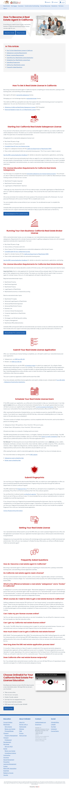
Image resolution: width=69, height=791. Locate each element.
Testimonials (22, 727)
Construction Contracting (32, 6)
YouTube (53, 727)
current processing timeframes (44, 407)
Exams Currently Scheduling (49, 436)
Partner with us (23, 724)
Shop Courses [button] (21, 33)
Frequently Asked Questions (14, 67)
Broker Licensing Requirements (15, 55)
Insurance (20, 6)
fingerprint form (22, 489)
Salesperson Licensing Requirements (17, 53)
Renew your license (10, 729)
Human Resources (45, 6)
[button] (62, 2)
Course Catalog (7, 722)
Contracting (6, 755)
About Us (21, 722)
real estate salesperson (22, 95)
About (5, 8)
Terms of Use (23, 735)
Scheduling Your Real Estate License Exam (18, 60)
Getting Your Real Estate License (16, 65)
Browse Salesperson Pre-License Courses (16, 213)
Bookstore (54, 6)
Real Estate (6, 6)
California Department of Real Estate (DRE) (39, 148)
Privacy (21, 733)
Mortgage (14, 6)
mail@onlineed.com (40, 722)
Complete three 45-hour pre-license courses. (17, 146)
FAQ (20, 731)
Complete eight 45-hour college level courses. (17, 251)
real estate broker (32, 98)
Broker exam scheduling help (13, 460)
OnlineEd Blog (55, 722)
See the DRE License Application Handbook (15, 155)
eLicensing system (30, 365)
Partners (61, 6)
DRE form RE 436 (17, 361)
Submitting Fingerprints (13, 62)
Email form (38, 724)
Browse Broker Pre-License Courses (15, 333)
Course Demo (55, 731)
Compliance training (10, 753)
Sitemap (21, 729)
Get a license (8, 727)
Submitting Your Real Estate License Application (20, 57)
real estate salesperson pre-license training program (41, 173)
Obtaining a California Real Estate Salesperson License (20, 107)
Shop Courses (8, 708)
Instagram (54, 729)
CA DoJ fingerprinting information (13, 510)
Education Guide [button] (9, 33)
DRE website (33, 454)
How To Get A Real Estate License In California (19, 50)
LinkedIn (53, 724)
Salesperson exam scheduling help (14, 458)
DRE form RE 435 (20, 359)
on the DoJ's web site (30, 494)
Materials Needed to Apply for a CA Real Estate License (20, 109)
